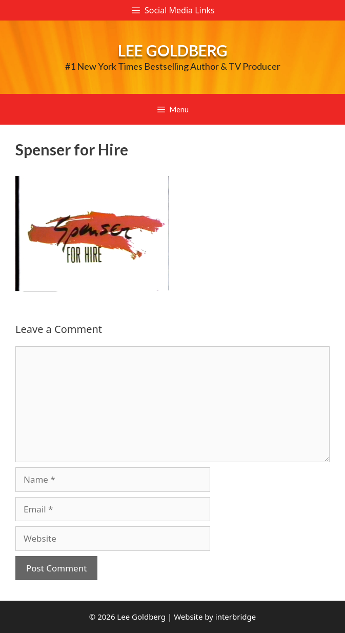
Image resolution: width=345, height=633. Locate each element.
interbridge (235, 616)
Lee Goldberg (173, 50)
